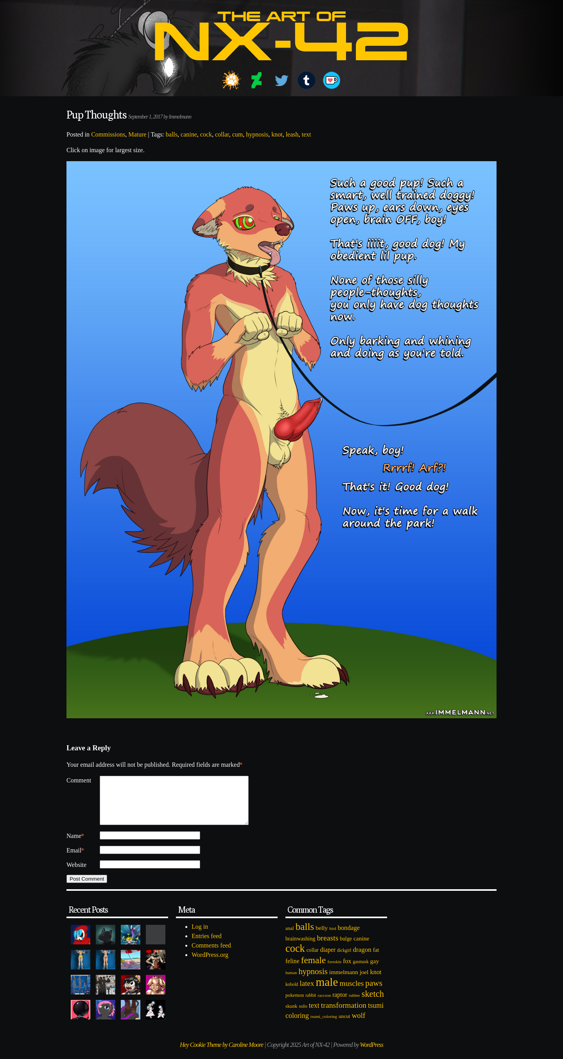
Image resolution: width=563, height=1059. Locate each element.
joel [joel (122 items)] (364, 981)
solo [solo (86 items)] (303, 1015)
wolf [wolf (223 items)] (359, 1025)
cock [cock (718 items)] (295, 958)
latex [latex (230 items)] (306, 993)
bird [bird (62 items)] (332, 937)
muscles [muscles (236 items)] (351, 993)
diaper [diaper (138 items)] (327, 959)
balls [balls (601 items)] (305, 936)
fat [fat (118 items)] (376, 959)
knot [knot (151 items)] (376, 981)
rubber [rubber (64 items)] (354, 1004)
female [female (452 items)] (313, 969)
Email (75, 860)
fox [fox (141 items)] (347, 970)
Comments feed (211, 954)
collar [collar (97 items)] (313, 959)
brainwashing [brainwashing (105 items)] (300, 948)
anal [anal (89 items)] (289, 937)
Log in (200, 936)
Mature (137, 134)
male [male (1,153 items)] (327, 991)
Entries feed (207, 945)
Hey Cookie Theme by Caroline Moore (221, 1054)
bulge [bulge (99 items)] (346, 948)
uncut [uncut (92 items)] (344, 1025)
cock (206, 134)
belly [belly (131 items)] (322, 937)
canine (189, 134)
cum (237, 134)
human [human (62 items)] (291, 982)
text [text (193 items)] (314, 1015)
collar (222, 134)
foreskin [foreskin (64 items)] (334, 971)
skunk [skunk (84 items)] (291, 1015)
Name (75, 845)
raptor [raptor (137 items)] (339, 1004)
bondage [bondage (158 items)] (349, 937)
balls (172, 134)
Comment (78, 780)
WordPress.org (210, 964)
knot (276, 134)
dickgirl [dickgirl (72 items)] (344, 959)
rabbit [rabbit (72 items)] (310, 1004)
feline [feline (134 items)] (292, 970)
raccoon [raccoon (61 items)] (324, 1005)
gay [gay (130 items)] (374, 970)
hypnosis (257, 134)
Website (76, 874)
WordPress (371, 1054)
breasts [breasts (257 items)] (327, 947)
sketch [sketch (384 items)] (373, 1003)
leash (292, 134)
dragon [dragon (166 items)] (362, 959)
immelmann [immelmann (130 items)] (343, 981)
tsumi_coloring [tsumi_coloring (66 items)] (323, 1025)
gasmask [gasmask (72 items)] (361, 971)
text (306, 134)
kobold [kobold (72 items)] (291, 993)
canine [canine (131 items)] (361, 947)
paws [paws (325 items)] (373, 992)
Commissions (108, 134)
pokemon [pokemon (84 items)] (294, 1004)
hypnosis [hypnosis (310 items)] (312, 980)
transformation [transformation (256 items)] (343, 1014)
